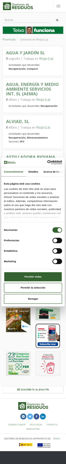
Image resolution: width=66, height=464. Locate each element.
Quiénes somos (17, 424)
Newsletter (33, 428)
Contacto (52, 424)
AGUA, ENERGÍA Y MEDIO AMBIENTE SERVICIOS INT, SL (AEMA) (32, 89)
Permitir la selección (33, 287)
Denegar (33, 298)
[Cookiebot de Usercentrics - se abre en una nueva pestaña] (47, 162)
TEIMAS (56, 438)
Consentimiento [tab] (13, 171)
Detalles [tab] (33, 171)
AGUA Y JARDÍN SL (25, 53)
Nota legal (36, 424)
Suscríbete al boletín (33, 389)
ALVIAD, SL (17, 121)
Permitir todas (33, 276)
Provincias (9, 39)
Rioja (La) (46, 58)
